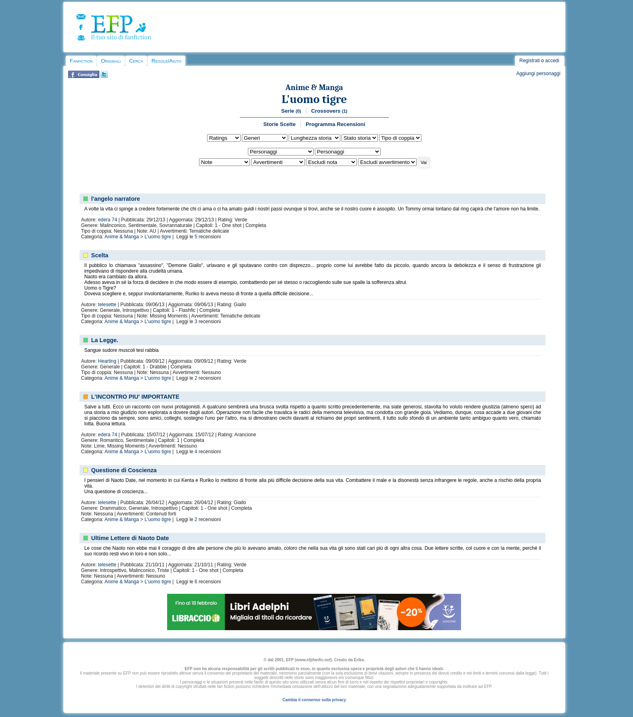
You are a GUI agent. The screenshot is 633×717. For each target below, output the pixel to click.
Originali (111, 61)
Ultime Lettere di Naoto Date (130, 538)
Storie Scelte (279, 124)
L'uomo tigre (314, 99)
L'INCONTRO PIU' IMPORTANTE (135, 396)
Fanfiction (81, 61)
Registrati (529, 60)
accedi (552, 60)
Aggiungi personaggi (538, 73)
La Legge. (104, 340)
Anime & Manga (314, 87)
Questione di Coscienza (124, 470)
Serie (291, 111)
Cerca (136, 61)
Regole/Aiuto (166, 61)
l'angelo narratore (115, 199)
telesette (107, 304)
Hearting (107, 361)
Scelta (99, 255)
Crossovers (329, 111)
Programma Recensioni (335, 124)
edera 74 (107, 220)
